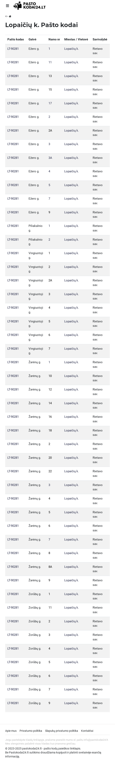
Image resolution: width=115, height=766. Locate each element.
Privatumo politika (31, 730)
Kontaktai (87, 730)
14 (50, 403)
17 (50, 103)
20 (50, 458)
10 (50, 376)
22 (50, 471)
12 (50, 389)
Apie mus (11, 730)
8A (50, 567)
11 (50, 62)
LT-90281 (13, 49)
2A (50, 130)
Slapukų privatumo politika (61, 730)
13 (50, 76)
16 (50, 417)
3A (50, 158)
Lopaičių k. (71, 49)
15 (50, 89)
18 (50, 430)
